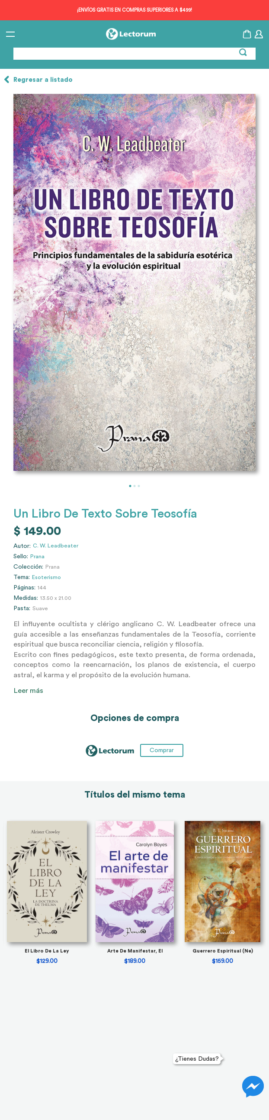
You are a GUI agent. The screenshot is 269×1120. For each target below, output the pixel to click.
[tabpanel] (134, 282)
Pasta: (21, 608)
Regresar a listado (43, 80)
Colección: (28, 567)
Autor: (22, 546)
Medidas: (25, 598)
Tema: (21, 577)
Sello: (20, 557)
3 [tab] (138, 486)
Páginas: (24, 588)
